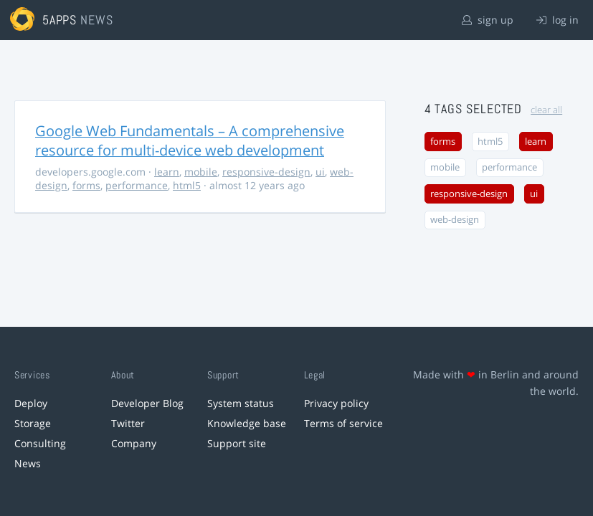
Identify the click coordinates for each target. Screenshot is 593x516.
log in (557, 20)
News (27, 463)
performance (136, 185)
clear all (546, 110)
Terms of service (343, 423)
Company (133, 443)
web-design (454, 220)
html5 (187, 185)
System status (240, 403)
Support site (236, 443)
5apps (59, 19)
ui (320, 171)
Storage (32, 423)
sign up (487, 20)
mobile (200, 171)
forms (86, 185)
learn (166, 171)
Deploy (30, 403)
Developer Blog (147, 403)
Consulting (40, 443)
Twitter (128, 423)
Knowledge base (246, 423)
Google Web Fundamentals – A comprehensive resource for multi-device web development (189, 140)
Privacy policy (336, 403)
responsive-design (266, 171)
